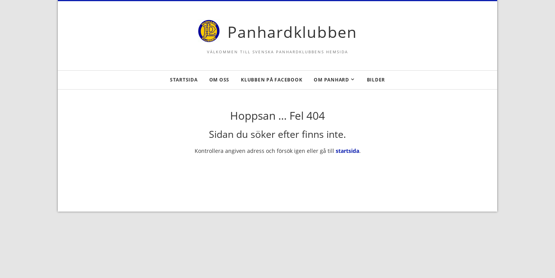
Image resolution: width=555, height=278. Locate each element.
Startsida (184, 79)
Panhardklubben (292, 31)
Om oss (219, 79)
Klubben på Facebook (271, 79)
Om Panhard (331, 79)
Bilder (376, 79)
